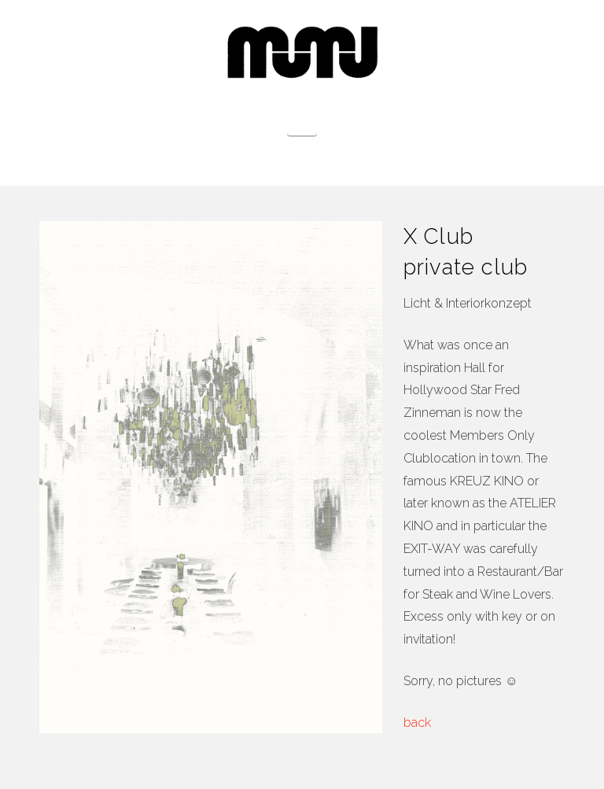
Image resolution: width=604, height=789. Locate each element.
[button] (302, 117)
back (417, 722)
